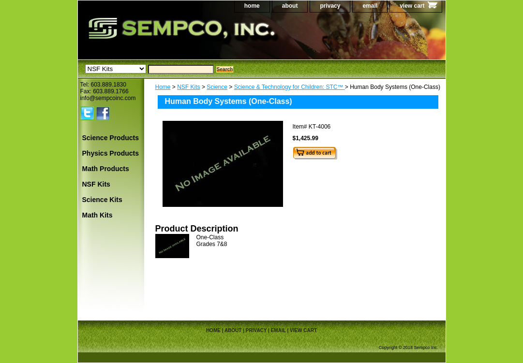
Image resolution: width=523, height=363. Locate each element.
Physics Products (110, 153)
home (252, 5)
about (290, 5)
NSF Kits (188, 87)
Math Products (105, 169)
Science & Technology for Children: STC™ (289, 87)
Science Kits (102, 199)
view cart (412, 5)
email (369, 5)
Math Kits (97, 215)
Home (163, 87)
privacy (330, 5)
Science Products (110, 138)
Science (217, 87)
